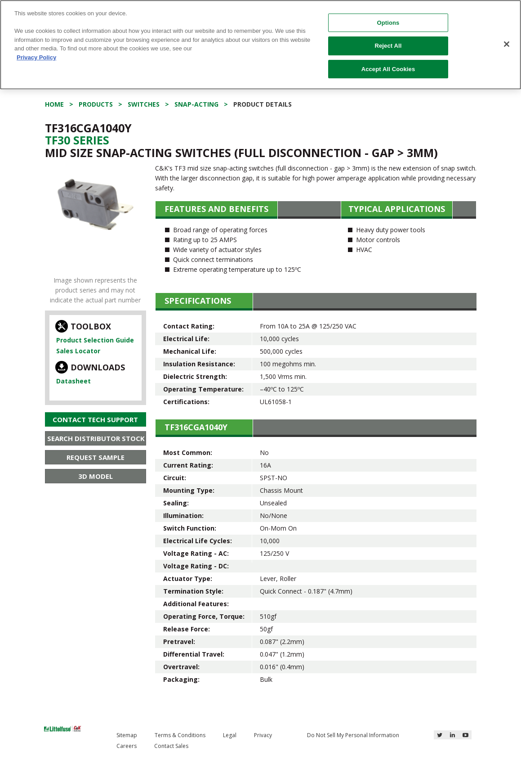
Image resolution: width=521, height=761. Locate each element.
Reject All (387, 45)
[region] (260, 45)
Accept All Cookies (388, 69)
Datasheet (73, 381)
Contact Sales (171, 746)
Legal (229, 735)
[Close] (507, 44)
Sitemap (126, 735)
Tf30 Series (77, 140)
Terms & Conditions (180, 735)
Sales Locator (78, 351)
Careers (126, 746)
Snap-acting (196, 104)
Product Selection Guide (95, 340)
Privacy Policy (36, 57)
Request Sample (96, 457)
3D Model (95, 476)
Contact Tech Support (95, 419)
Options (388, 22)
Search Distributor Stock (96, 438)
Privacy (263, 735)
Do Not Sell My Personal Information (353, 735)
